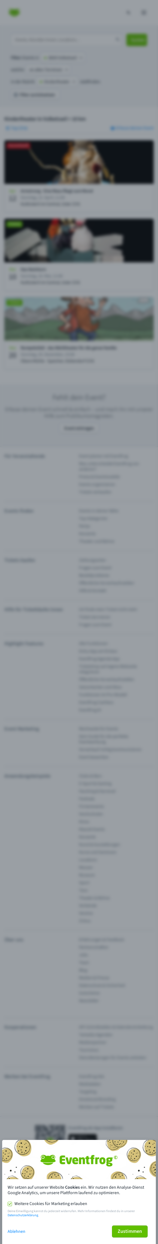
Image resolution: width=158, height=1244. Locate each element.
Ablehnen (16, 1231)
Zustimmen (130, 1231)
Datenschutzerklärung (23, 1215)
